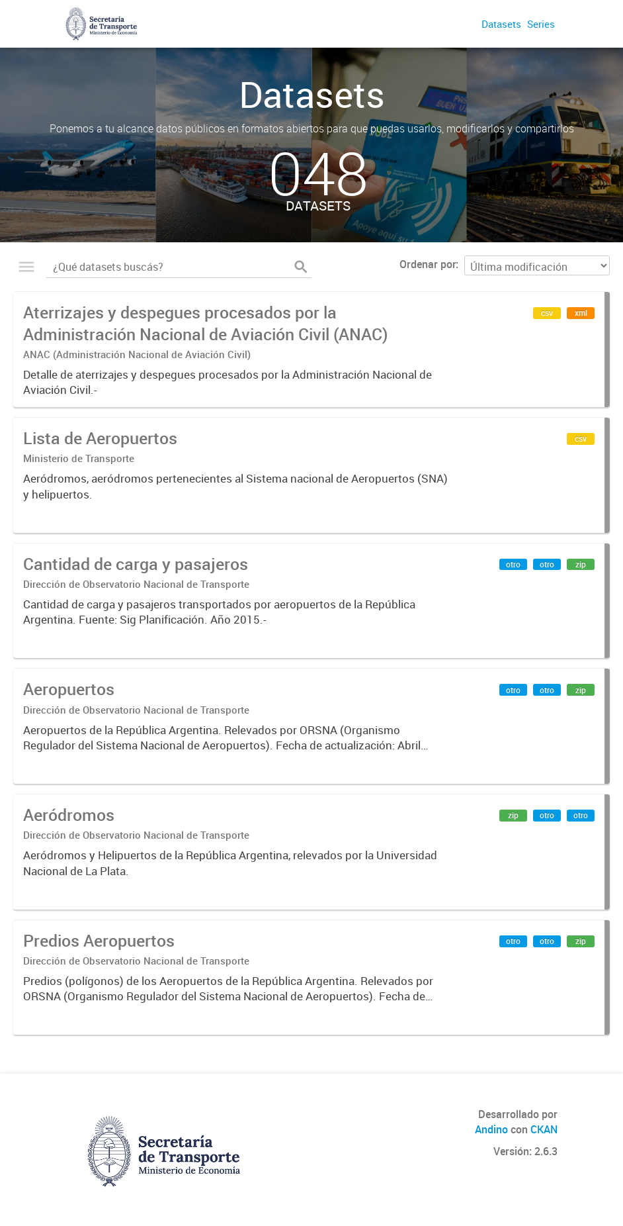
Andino (491, 1129)
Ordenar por (427, 264)
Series (541, 23)
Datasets (501, 23)
